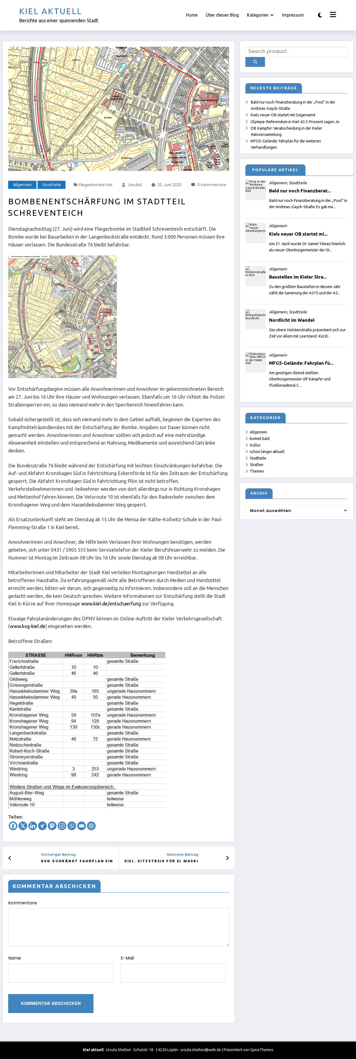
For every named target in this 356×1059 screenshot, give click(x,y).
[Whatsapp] (71, 825)
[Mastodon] (52, 825)
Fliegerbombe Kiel (95, 185)
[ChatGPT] (91, 825)
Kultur (255, 445)
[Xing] (42, 825)
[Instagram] (62, 825)
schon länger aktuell (267, 451)
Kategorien (260, 15)
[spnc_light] (320, 15)
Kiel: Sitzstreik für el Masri (161, 861)
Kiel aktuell (50, 11)
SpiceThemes (261, 1050)
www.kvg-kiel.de (27, 626)
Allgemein (22, 185)
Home (192, 15)
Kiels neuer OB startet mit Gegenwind (283, 115)
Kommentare (118, 923)
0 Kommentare (211, 185)
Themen (257, 471)
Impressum (293, 15)
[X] (22, 825)
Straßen (256, 465)
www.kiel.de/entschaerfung (111, 603)
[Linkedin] (32, 825)
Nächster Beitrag (182, 854)
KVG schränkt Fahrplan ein (77, 861)
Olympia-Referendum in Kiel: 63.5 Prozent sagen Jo (295, 122)
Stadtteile (51, 185)
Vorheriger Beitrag (58, 854)
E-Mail (173, 969)
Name (60, 969)
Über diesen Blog (222, 15)
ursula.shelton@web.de (200, 1050)
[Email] (81, 825)
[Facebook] (13, 825)
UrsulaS (135, 185)
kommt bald (260, 438)
